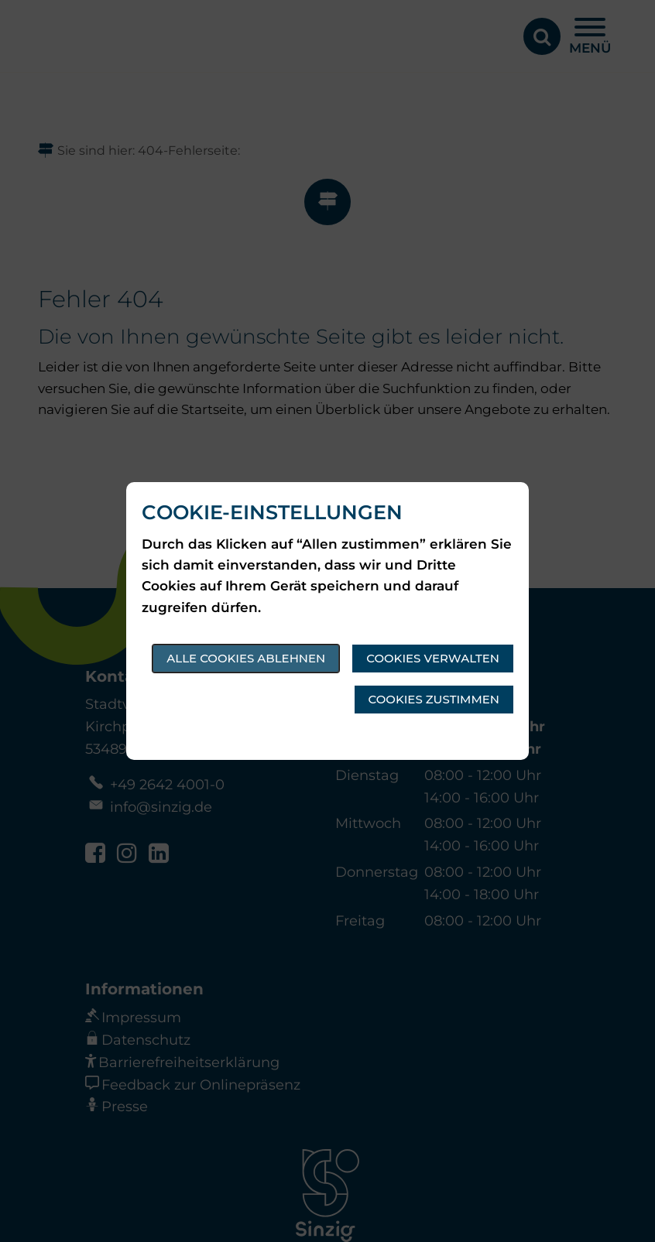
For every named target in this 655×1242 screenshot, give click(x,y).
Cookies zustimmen (434, 699)
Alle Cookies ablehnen (245, 658)
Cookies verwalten (432, 658)
